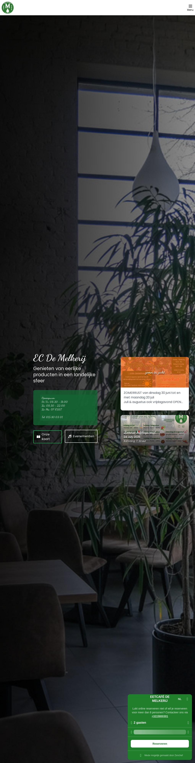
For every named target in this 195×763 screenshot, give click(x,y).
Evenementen (81, 436)
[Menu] (190, 7)
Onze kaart (43, 435)
